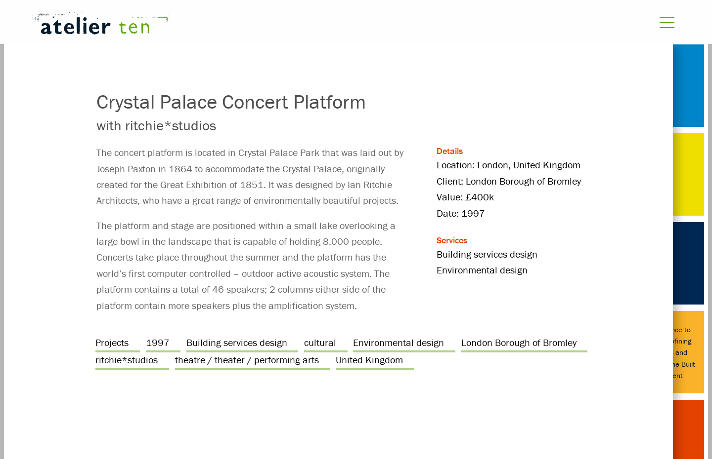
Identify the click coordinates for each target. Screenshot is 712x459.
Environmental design (398, 342)
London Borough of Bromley (519, 342)
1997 (158, 342)
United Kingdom (369, 359)
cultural (320, 342)
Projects (112, 342)
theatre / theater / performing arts (247, 359)
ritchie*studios (126, 359)
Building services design (236, 342)
